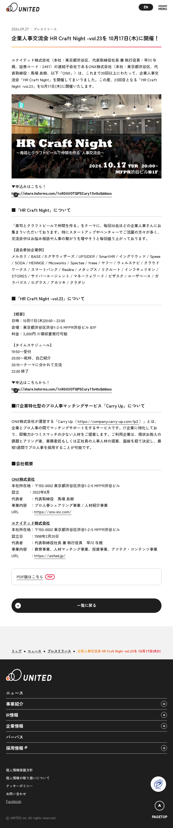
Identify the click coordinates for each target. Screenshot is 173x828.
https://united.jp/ (50, 555)
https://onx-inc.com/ (53, 512)
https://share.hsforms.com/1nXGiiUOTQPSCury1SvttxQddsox (62, 193)
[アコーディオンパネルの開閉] (164, 704)
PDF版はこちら (30, 577)
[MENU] (162, 8)
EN (146, 7)
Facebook (13, 801)
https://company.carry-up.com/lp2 (108, 421)
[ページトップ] (159, 810)
